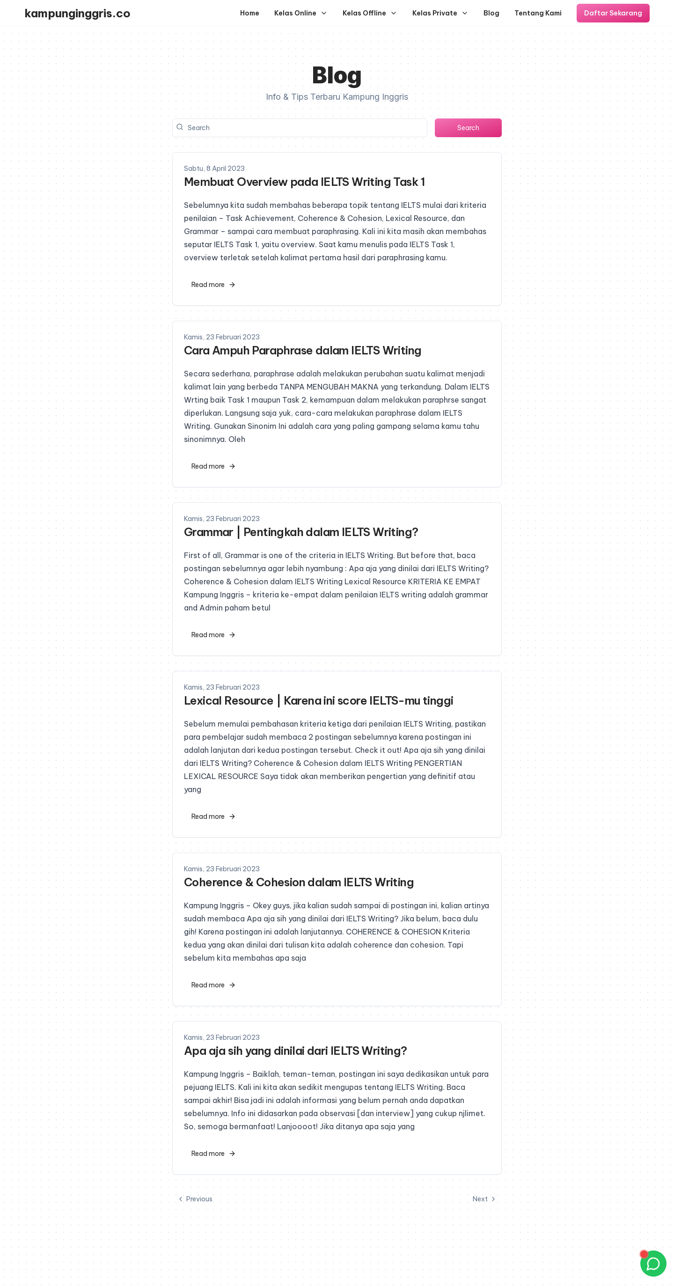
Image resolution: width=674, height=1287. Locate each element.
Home (249, 13)
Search (468, 128)
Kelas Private (440, 13)
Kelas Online (301, 13)
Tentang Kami (538, 13)
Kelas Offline (370, 13)
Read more (213, 284)
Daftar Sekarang (613, 13)
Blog (491, 13)
